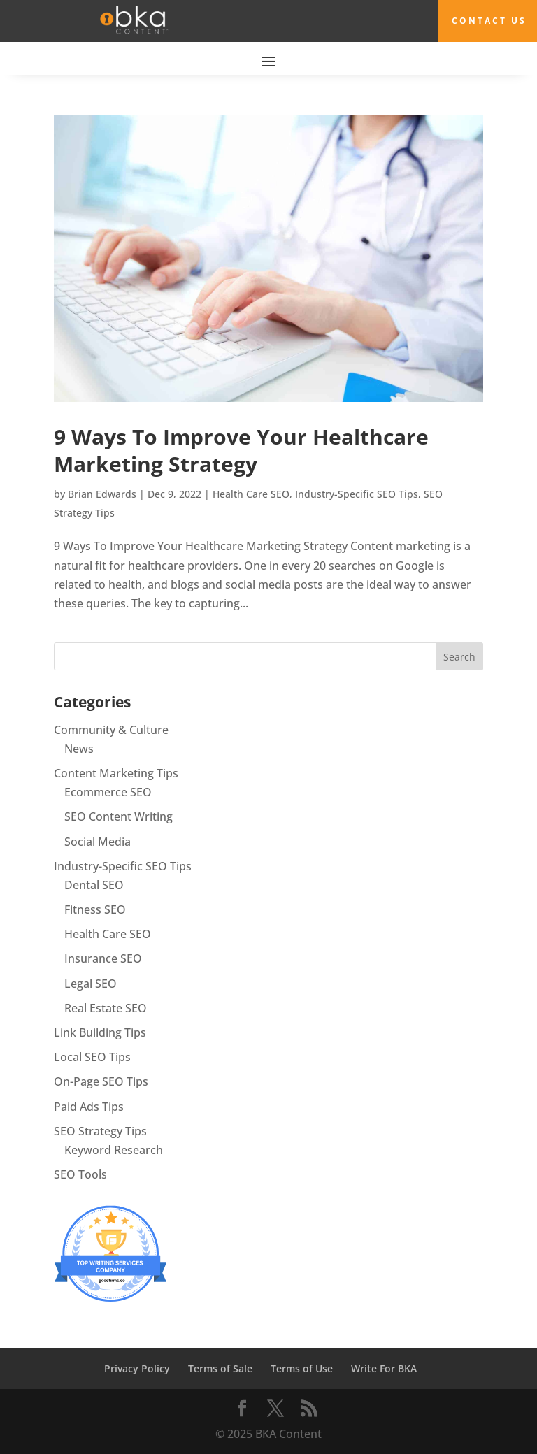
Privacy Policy (137, 1368)
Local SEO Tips (92, 1057)
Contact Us (489, 21)
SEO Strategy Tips (100, 1131)
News (79, 748)
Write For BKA (384, 1368)
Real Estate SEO (105, 1008)
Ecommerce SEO (108, 792)
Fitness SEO (95, 909)
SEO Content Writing (118, 816)
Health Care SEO (251, 494)
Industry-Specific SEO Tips (356, 494)
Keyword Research (113, 1150)
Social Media (97, 841)
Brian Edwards (102, 494)
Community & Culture (111, 729)
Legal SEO (90, 983)
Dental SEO (94, 885)
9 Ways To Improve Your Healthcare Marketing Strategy (241, 450)
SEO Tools (80, 1174)
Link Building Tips (100, 1032)
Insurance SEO (103, 958)
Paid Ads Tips (89, 1106)
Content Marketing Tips (116, 773)
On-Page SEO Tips (101, 1081)
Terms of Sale (220, 1368)
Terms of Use (302, 1368)
